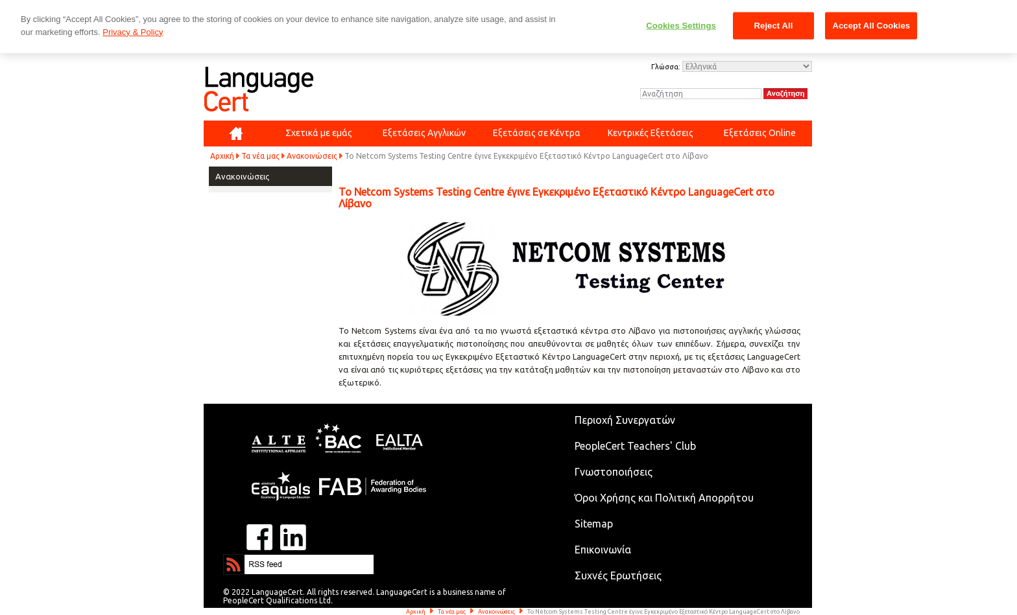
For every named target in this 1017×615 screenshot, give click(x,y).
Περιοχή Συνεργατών (625, 420)
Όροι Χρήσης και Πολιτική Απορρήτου (664, 498)
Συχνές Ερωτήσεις (618, 575)
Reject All (773, 25)
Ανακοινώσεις (312, 156)
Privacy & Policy (132, 32)
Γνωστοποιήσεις (613, 472)
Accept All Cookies (871, 25)
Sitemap (594, 523)
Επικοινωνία (603, 549)
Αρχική (222, 156)
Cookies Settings (681, 25)
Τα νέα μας (260, 156)
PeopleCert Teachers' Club (635, 446)
